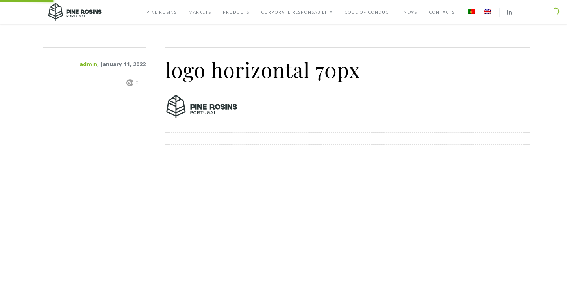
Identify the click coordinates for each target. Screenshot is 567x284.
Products (236, 12)
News (410, 12)
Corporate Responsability (297, 12)
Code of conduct (368, 12)
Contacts (442, 12)
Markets (200, 12)
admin (88, 64)
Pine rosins (161, 12)
